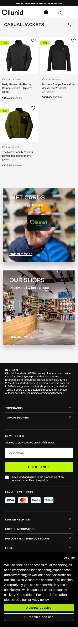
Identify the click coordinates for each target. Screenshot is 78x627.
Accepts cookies (39, 607)
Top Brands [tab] (14, 408)
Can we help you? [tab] (18, 519)
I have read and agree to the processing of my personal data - (37, 479)
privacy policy (38, 599)
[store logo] (20, 12)
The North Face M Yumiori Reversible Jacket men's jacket (17, 156)
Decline (69, 557)
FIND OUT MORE (20, 254)
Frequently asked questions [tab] (27, 538)
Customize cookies (39, 617)
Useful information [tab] (20, 529)
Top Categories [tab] (17, 417)
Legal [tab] (9, 548)
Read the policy (38, 480)
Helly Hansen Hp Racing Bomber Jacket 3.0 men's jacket (17, 88)
